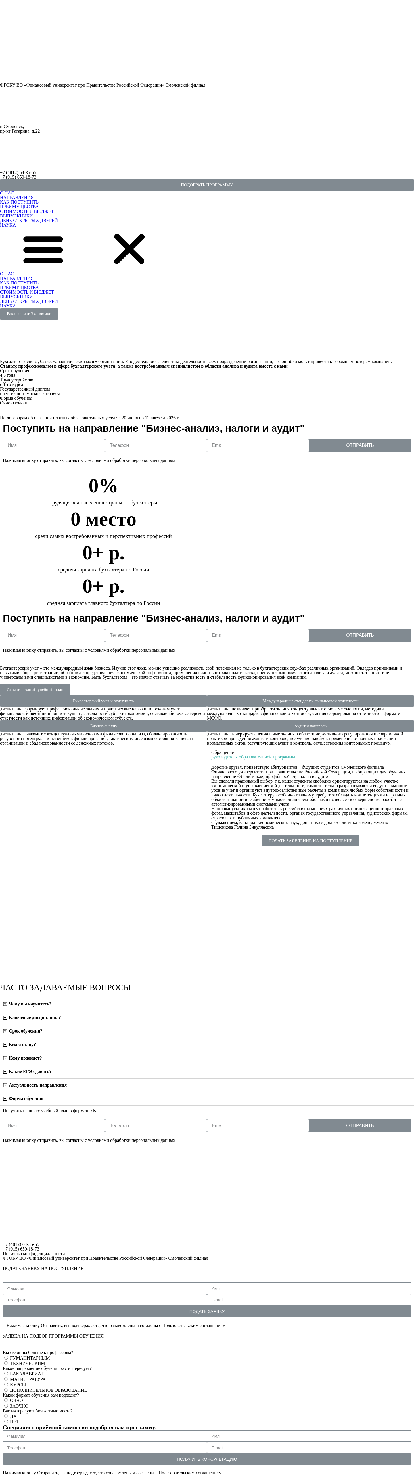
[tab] (207, 1004)
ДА (13, 1416)
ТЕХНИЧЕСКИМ (27, 1363)
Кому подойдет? (25, 1058)
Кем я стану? (22, 1044)
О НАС (7, 192)
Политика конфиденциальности (34, 1253)
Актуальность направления (38, 1085)
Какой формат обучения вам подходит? (41, 1395)
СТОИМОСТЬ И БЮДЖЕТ (27, 211)
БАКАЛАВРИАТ (26, 1373)
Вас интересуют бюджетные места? (37, 1411)
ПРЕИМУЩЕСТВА (19, 206)
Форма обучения (26, 1098)
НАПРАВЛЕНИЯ (17, 197)
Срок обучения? (25, 1030)
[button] (207, 185)
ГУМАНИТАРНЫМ (30, 1357)
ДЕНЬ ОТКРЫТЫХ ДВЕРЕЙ (29, 220)
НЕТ (14, 1421)
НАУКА (8, 225)
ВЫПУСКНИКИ (16, 215)
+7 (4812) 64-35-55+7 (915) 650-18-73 (18, 174)
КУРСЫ (18, 1384)
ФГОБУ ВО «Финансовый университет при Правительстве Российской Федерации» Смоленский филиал (102, 85)
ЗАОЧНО (19, 1406)
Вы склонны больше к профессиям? (38, 1352)
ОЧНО (16, 1400)
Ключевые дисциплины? (35, 1017)
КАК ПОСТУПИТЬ (19, 202)
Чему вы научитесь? (30, 1003)
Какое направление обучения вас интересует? (47, 1368)
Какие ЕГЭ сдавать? (30, 1071)
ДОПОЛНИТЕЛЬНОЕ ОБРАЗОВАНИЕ (48, 1390)
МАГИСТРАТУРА (28, 1379)
